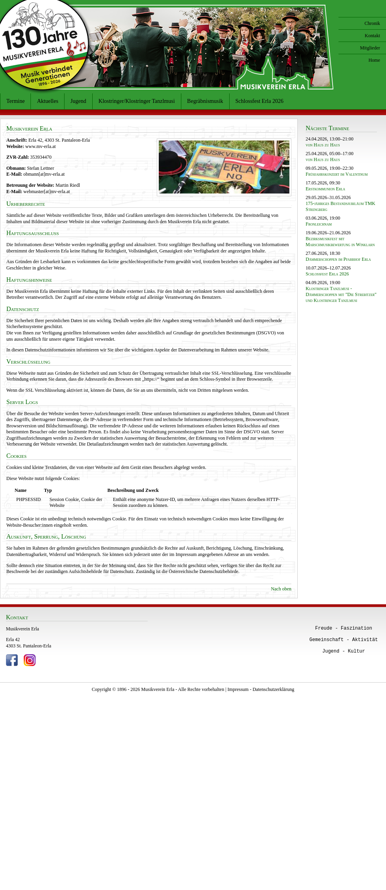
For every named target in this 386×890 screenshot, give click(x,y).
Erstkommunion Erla (325, 189)
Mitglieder (370, 48)
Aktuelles (47, 101)
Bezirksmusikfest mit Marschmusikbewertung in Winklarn (340, 241)
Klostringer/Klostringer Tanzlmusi (137, 101)
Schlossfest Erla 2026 (259, 101)
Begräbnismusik (205, 101)
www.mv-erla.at (40, 146)
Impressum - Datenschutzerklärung (261, 689)
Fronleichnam (319, 224)
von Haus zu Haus (323, 145)
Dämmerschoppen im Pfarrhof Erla (338, 259)
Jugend (78, 101)
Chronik (372, 23)
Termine (15, 101)
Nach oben (281, 589)
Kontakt (372, 35)
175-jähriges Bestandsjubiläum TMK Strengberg (340, 206)
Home (374, 60)
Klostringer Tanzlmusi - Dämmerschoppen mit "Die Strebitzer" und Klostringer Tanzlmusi (341, 294)
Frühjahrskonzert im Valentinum (337, 174)
